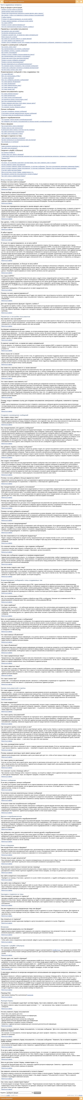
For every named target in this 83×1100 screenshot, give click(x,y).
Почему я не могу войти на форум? (12, 9)
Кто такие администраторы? (9, 93)
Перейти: (3, 1093)
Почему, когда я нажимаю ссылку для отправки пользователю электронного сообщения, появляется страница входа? (36, 42)
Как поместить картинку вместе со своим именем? (16, 38)
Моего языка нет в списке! (9, 37)
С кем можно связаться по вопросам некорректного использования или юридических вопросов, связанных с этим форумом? (39, 156)
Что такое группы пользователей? (11, 97)
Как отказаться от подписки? (10, 142)
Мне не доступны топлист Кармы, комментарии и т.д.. (17, 172)
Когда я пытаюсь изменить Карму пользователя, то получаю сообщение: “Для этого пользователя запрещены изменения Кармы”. (40, 166)
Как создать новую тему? (9, 47)
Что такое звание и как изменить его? (12, 40)
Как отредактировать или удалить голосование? (15, 56)
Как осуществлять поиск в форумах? (12, 126)
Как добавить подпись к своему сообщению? (14, 50)
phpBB (8, 1095)
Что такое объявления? (8, 83)
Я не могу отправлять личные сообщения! (14, 111)
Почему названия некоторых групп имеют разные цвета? (18, 103)
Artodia (80, 1095)
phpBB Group (57, 950)
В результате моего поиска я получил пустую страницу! (18, 129)
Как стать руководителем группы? (11, 101)
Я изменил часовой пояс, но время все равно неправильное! (19, 35)
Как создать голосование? (9, 52)
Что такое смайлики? (7, 78)
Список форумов (6, 1098)
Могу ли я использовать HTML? (10, 76)
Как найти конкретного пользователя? (12, 131)
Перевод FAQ (5, 158)
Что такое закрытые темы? (9, 87)
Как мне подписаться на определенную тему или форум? (18, 140)
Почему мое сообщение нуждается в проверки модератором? (20, 68)
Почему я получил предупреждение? (12, 62)
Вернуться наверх (6, 189)
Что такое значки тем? (8, 89)
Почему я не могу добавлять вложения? (13, 60)
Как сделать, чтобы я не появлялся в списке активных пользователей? (22, 15)
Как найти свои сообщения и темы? (12, 133)
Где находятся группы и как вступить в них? (14, 99)
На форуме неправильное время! (11, 33)
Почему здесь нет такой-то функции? (12, 154)
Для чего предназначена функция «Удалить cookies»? (17, 26)
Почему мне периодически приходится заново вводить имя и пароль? (22, 13)
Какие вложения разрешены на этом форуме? (15, 146)
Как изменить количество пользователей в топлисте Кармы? (19, 174)
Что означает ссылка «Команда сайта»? (13, 107)
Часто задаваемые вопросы (14, 1)
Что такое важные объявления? (11, 81)
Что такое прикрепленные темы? (11, 85)
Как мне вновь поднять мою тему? (11, 69)
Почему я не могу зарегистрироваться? (13, 25)
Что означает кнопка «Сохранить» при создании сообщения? (19, 66)
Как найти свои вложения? (9, 148)
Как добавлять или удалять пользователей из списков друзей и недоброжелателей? (26, 121)
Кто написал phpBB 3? (8, 152)
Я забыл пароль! (6, 17)
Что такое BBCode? (7, 74)
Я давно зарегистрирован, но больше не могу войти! (17, 21)
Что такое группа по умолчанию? (11, 105)
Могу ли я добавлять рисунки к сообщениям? (15, 80)
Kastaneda (30, 995)
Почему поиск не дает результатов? (12, 128)
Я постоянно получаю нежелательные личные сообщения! (19, 113)
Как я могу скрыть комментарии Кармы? (13, 176)
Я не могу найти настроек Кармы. (11, 170)
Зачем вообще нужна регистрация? (12, 11)
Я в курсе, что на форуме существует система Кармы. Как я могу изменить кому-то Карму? (28, 162)
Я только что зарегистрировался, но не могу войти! (16, 19)
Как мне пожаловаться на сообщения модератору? (16, 64)
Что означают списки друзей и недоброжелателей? (16, 119)
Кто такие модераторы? (8, 95)
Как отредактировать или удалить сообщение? (15, 49)
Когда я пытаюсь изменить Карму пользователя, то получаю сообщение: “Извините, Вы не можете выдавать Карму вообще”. (39, 168)
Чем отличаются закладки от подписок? (13, 138)
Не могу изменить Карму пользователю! (13, 164)
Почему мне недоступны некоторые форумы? (15, 58)
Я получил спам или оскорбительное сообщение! (16, 115)
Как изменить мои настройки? (10, 31)
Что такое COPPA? (7, 23)
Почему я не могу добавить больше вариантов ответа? (18, 54)
